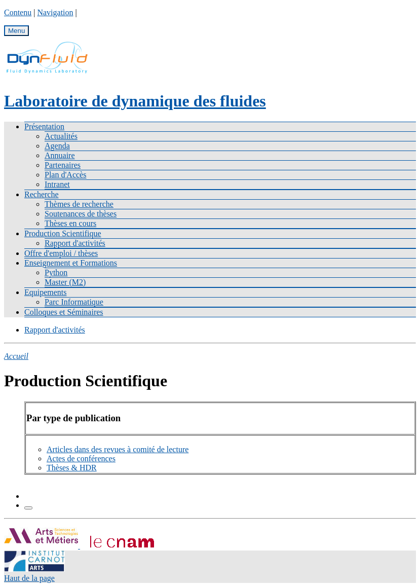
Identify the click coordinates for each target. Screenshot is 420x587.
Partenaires (63, 165)
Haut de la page (29, 578)
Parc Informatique (74, 302)
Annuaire (60, 155)
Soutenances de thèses (81, 213)
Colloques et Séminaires (63, 312)
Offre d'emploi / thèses (61, 253)
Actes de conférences (81, 458)
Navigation (55, 12)
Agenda (57, 145)
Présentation (44, 126)
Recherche (41, 194)
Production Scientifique (62, 233)
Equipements (45, 292)
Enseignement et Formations (70, 263)
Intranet (57, 184)
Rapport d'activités (75, 243)
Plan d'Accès (65, 174)
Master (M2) (65, 282)
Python (56, 272)
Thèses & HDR (72, 467)
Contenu (17, 12)
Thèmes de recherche (79, 204)
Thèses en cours (70, 223)
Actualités (61, 136)
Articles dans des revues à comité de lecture (117, 449)
